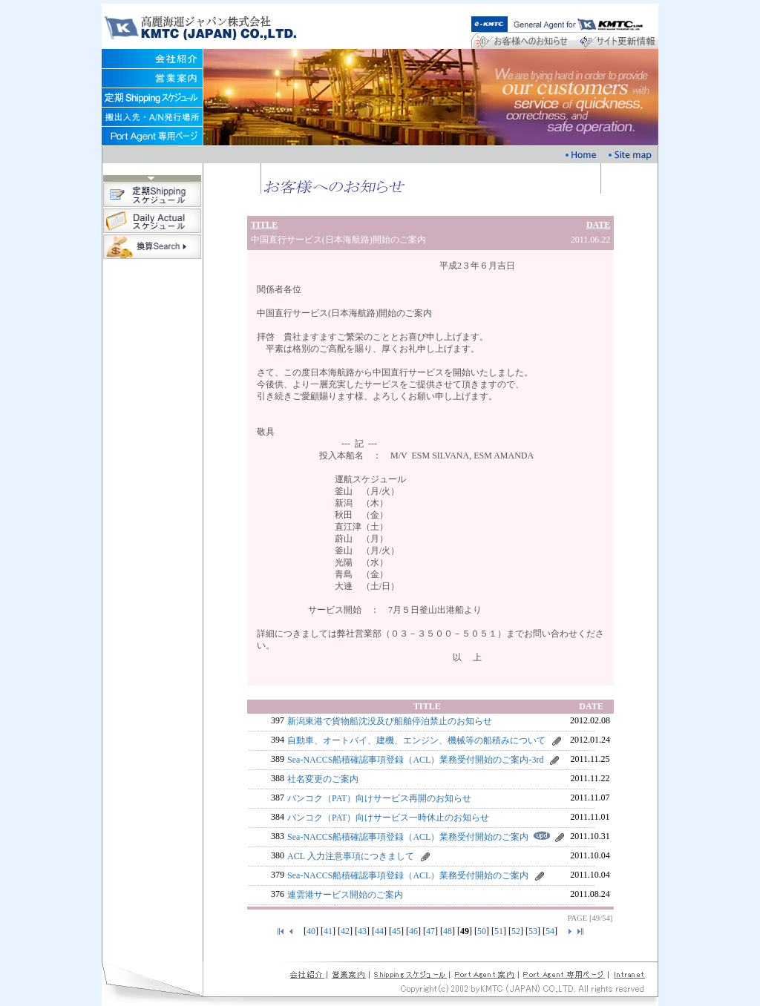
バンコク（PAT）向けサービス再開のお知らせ (379, 798)
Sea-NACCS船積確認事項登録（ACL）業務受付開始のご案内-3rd (415, 759)
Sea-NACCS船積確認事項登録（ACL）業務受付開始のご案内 (407, 837)
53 (532, 931)
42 (345, 931)
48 (447, 931)
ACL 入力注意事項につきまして (350, 856)
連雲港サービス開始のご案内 (345, 895)
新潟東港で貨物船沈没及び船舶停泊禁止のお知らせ (389, 721)
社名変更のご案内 (322, 779)
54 (550, 931)
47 (430, 931)
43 (362, 931)
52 (515, 931)
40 (311, 931)
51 (498, 931)
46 (413, 931)
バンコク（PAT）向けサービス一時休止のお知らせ (388, 817)
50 (481, 931)
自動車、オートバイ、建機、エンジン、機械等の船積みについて (416, 740)
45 (396, 931)
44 (379, 931)
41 (328, 931)
